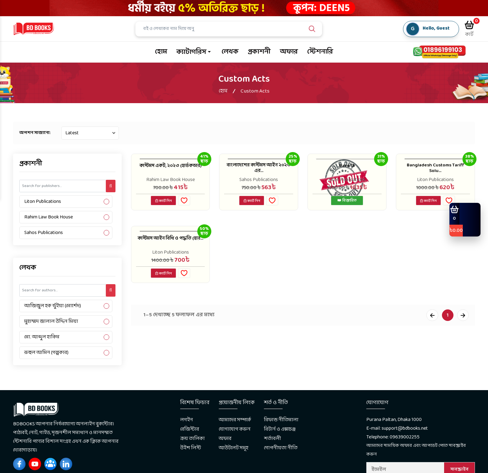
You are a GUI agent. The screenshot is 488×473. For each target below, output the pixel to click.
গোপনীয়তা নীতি (281, 448)
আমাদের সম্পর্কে (235, 420)
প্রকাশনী (259, 52)
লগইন (186, 420)
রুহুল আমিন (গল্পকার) (46, 352)
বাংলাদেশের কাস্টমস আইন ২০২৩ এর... (258, 169)
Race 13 (347, 165)
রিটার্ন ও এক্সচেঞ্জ (280, 429)
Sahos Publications (43, 232)
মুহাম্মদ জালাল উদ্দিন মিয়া (51, 321)
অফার (289, 52)
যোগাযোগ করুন (235, 429)
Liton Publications (42, 201)
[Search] (231, 29)
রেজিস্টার (189, 429)
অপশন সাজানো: (34, 133)
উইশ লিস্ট (190, 448)
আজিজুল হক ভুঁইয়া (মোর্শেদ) (52, 306)
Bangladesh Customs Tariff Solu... (435, 169)
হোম (161, 52)
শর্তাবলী (272, 438)
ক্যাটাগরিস (191, 52)
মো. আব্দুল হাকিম (41, 337)
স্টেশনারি (320, 52)
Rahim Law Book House (48, 217)
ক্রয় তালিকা (192, 438)
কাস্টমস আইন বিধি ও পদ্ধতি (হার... (170, 243)
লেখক (230, 52)
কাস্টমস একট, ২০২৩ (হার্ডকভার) (171, 169)
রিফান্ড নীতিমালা (281, 420)
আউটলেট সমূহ (233, 448)
